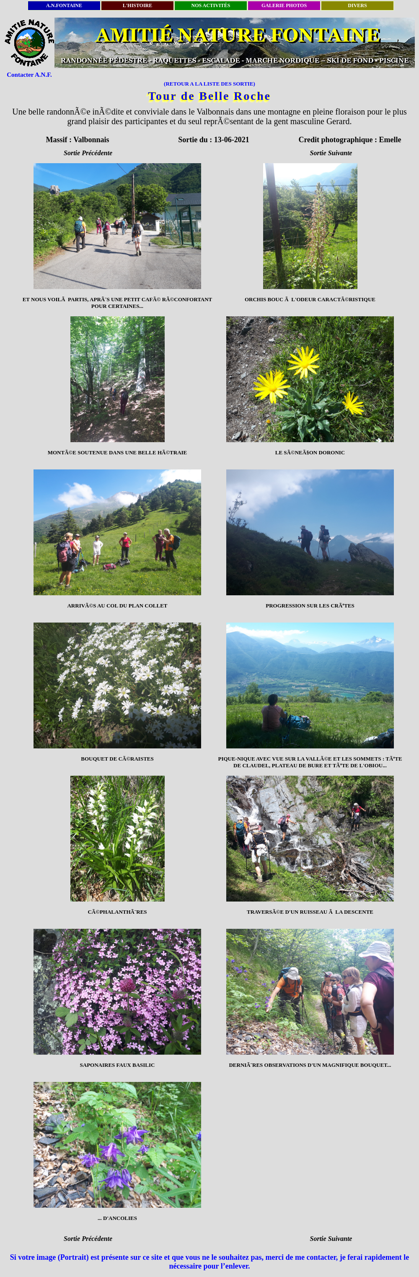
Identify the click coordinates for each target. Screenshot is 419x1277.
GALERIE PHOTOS (284, 5)
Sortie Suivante (331, 152)
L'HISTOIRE (137, 5)
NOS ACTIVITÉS (210, 5)
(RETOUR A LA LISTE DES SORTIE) (209, 84)
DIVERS (357, 5)
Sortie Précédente (88, 152)
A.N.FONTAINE (64, 5)
